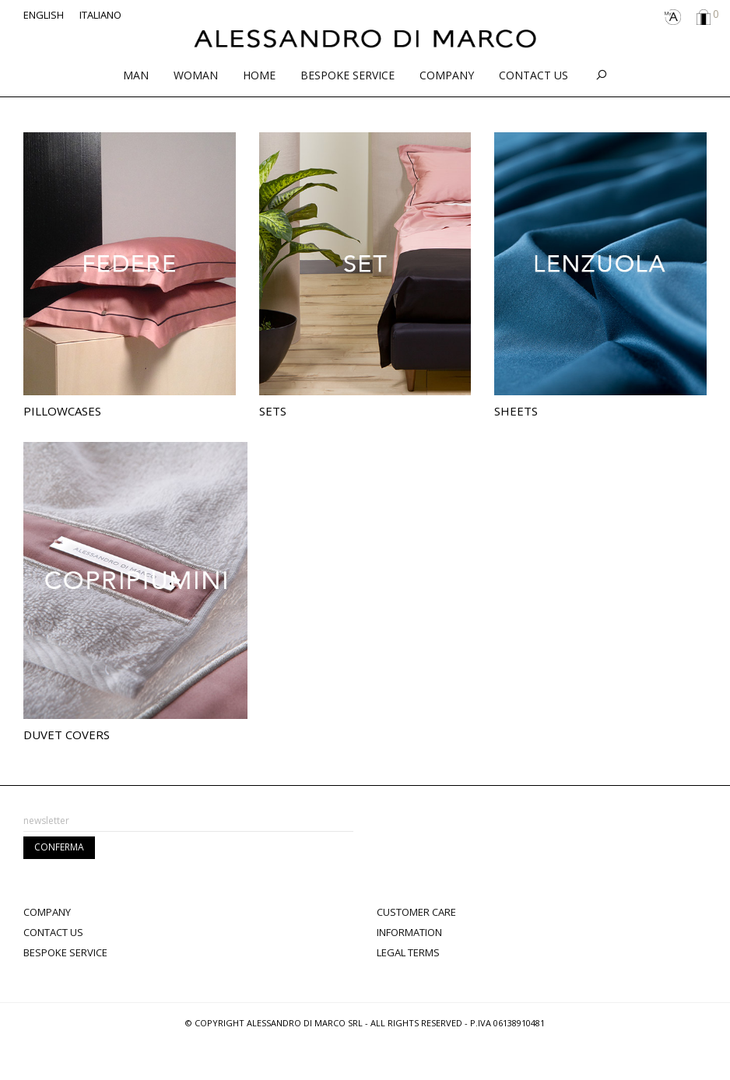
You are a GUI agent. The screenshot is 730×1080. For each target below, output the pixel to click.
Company (446, 75)
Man (136, 75)
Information (409, 932)
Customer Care (416, 912)
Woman (196, 75)
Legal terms (408, 952)
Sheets (516, 411)
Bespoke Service (65, 952)
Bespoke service (347, 75)
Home (259, 75)
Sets (272, 411)
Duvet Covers (66, 734)
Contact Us (533, 75)
